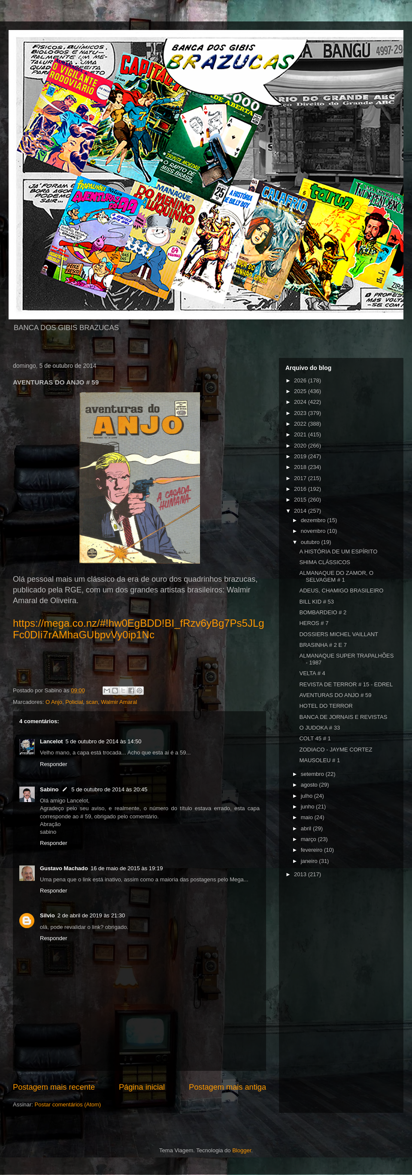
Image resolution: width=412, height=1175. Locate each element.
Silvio (47, 915)
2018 (301, 467)
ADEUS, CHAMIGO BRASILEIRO (341, 590)
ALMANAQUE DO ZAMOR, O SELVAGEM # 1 (336, 576)
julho (307, 796)
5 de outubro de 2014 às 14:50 (103, 741)
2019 (301, 456)
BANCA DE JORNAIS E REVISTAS (343, 717)
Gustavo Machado (64, 868)
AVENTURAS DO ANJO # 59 (335, 695)
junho (308, 806)
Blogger (241, 1150)
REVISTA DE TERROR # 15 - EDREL (346, 684)
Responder (53, 764)
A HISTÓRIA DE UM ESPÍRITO (338, 551)
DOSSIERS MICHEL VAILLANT (338, 634)
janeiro (310, 861)
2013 (301, 874)
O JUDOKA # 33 (319, 727)
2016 (301, 489)
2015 (301, 499)
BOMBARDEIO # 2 (322, 612)
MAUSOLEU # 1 (319, 760)
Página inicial (142, 1087)
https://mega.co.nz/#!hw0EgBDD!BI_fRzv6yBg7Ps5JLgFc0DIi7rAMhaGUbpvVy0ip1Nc (138, 629)
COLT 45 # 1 (314, 738)
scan (92, 702)
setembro (313, 774)
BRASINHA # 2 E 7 (323, 645)
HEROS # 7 (313, 623)
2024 (301, 402)
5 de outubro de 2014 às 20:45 (109, 789)
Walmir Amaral (119, 702)
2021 (301, 434)
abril (307, 828)
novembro (314, 531)
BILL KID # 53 (316, 601)
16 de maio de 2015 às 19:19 (127, 868)
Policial (74, 702)
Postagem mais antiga (227, 1087)
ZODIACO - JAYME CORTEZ (335, 749)
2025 (301, 391)
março (309, 839)
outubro (311, 542)
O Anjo (53, 702)
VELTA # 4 (312, 673)
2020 (301, 445)
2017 (301, 478)
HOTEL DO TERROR (325, 706)
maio (308, 817)
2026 (301, 380)
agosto (310, 784)
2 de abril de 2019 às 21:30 (91, 915)
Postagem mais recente (54, 1087)
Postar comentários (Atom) (68, 1104)
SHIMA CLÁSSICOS (324, 562)
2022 (301, 424)
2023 (301, 413)
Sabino (49, 789)
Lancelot (51, 741)
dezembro (314, 520)
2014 (301, 511)
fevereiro (312, 850)
